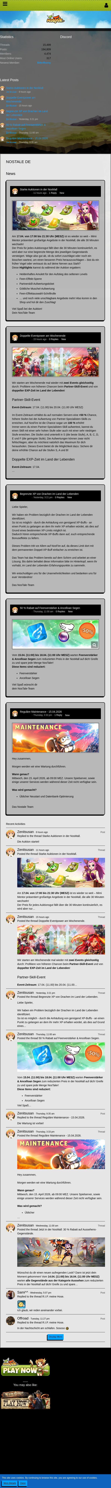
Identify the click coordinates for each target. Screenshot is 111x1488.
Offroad (22, 1318)
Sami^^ (22, 1292)
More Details (9, 1483)
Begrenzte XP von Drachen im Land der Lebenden (49, 493)
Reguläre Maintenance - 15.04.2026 (27, 138)
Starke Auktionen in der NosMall (24, 87)
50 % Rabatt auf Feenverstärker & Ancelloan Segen (50, 607)
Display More (55, 1336)
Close (23, 1483)
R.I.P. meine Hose (52, 1296)
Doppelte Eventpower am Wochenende (42, 335)
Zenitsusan (11, 92)
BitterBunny (44, 62)
